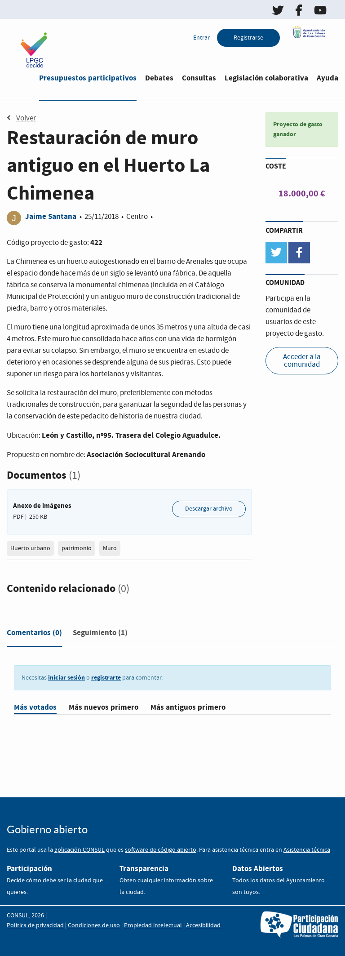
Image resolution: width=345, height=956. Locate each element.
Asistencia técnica (306, 850)
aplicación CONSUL (79, 850)
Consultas (199, 78)
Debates (159, 78)
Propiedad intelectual (153, 925)
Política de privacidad (35, 925)
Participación (29, 868)
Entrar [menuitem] (201, 38)
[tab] (34, 634)
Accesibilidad (203, 925)
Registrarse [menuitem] (248, 38)
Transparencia (143, 868)
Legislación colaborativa (266, 78)
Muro (110, 548)
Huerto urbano (30, 548)
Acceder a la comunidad (302, 361)
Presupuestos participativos (88, 78)
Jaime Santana (50, 216)
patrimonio (77, 548)
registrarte (106, 677)
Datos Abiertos (257, 868)
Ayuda (327, 78)
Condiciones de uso (94, 925)
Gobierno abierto (47, 829)
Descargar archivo (209, 509)
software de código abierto (160, 850)
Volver (21, 118)
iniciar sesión (66, 677)
